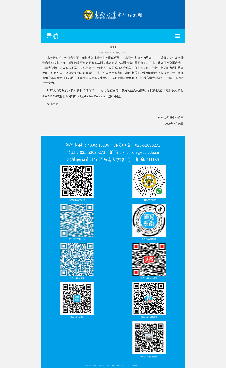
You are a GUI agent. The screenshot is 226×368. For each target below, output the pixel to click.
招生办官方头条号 (149, 278)
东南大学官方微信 (149, 356)
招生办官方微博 (77, 278)
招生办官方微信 (77, 317)
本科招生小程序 (149, 200)
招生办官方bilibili (77, 239)
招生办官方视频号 (149, 317)
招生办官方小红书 (77, 200)
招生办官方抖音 (149, 239)
